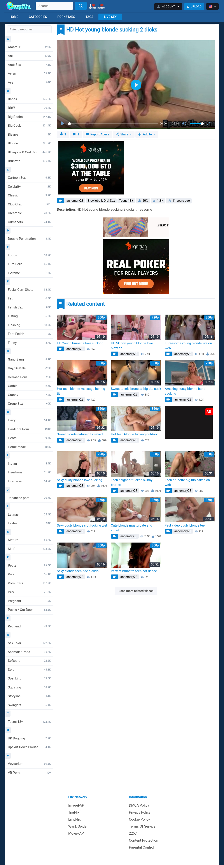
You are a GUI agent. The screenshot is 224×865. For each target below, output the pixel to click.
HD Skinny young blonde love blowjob (132, 345)
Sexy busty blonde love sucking (79, 480)
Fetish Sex (29, 307)
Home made (29, 447)
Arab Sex (29, 65)
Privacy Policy (139, 812)
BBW (29, 108)
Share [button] (122, 134)
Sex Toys (29, 643)
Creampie (29, 213)
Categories (38, 17)
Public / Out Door (29, 610)
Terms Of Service (142, 826)
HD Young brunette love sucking (80, 343)
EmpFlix (74, 819)
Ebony (29, 255)
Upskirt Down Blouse (29, 747)
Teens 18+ (29, 722)
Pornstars (66, 17)
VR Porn (29, 773)
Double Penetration (29, 239)
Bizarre (29, 135)
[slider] (113, 124)
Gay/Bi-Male (29, 368)
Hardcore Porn (29, 429)
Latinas (29, 515)
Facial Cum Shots (29, 290)
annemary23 (74, 200)
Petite (29, 565)
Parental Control (141, 847)
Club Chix (29, 204)
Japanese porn (29, 498)
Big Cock (29, 126)
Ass (29, 82)
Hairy (29, 420)
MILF (29, 549)
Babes (29, 99)
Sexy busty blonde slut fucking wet (82, 525)
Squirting (29, 687)
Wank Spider (78, 826)
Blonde (29, 143)
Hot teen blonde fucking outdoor (134, 434)
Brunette (29, 161)
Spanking (29, 678)
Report (97, 134)
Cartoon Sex (29, 178)
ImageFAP (76, 805)
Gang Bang (29, 359)
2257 (133, 833)
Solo (29, 670)
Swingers (29, 705)
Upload (194, 6)
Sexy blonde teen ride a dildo (78, 571)
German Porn (29, 377)
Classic (29, 195)
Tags (89, 17)
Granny (29, 395)
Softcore (29, 661)
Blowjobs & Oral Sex (29, 152)
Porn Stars (29, 583)
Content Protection (143, 840)
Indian (29, 464)
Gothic (29, 386)
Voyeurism (29, 764)
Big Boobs (29, 117)
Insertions (29, 472)
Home (14, 17)
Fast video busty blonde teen (185, 525)
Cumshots (29, 222)
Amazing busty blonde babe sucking (185, 391)
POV (29, 592)
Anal (29, 56)
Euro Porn (29, 264)
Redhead (29, 626)
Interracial (29, 481)
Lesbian (29, 523)
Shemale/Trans (29, 652)
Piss (29, 574)
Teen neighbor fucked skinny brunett (131, 482)
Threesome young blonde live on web (188, 345)
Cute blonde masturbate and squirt (131, 528)
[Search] (81, 6)
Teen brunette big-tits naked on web (187, 482)
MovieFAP (76, 833)
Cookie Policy (139, 819)
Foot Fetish (29, 334)
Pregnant (29, 601)
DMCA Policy (139, 805)
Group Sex (29, 404)
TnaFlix (73, 812)
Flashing (29, 325)
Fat (29, 298)
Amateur (29, 47)
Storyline (29, 696)
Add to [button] (145, 134)
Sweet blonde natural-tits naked (80, 434)
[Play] (63, 123)
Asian (29, 73)
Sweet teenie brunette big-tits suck (136, 389)
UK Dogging (29, 738)
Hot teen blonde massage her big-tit (81, 391)
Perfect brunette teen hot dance (134, 571)
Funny (29, 343)
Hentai (29, 438)
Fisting (29, 316)
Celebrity (29, 187)
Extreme (29, 273)
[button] (168, 6)
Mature (29, 540)
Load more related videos (136, 591)
